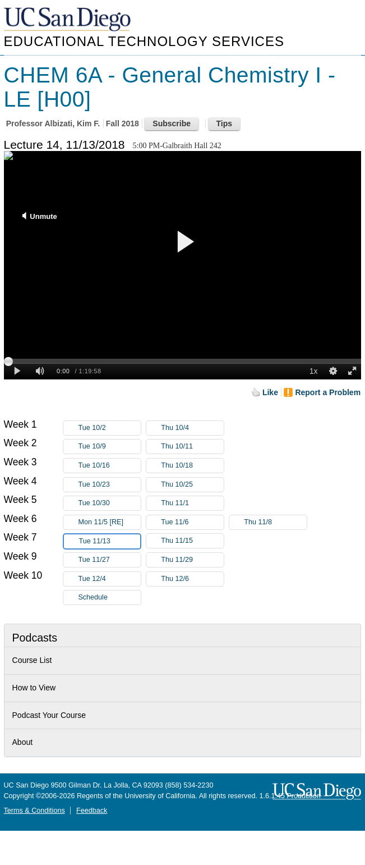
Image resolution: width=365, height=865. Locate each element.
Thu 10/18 (192, 466)
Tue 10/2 (109, 428)
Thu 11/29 (192, 560)
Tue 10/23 (109, 485)
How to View (34, 687)
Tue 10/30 (109, 503)
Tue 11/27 (109, 560)
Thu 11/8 (275, 522)
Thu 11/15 (192, 541)
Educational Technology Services (144, 41)
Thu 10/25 (192, 485)
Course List (32, 660)
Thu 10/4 (192, 428)
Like (270, 392)
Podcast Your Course (49, 715)
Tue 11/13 (109, 541)
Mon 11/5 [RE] (109, 522)
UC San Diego (68, 20)
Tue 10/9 (109, 447)
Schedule (93, 597)
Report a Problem (328, 392)
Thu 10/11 (192, 447)
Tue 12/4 (109, 579)
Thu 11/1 (192, 503)
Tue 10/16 (109, 466)
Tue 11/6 (192, 522)
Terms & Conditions (34, 810)
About (22, 742)
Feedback (91, 810)
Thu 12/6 (192, 579)
